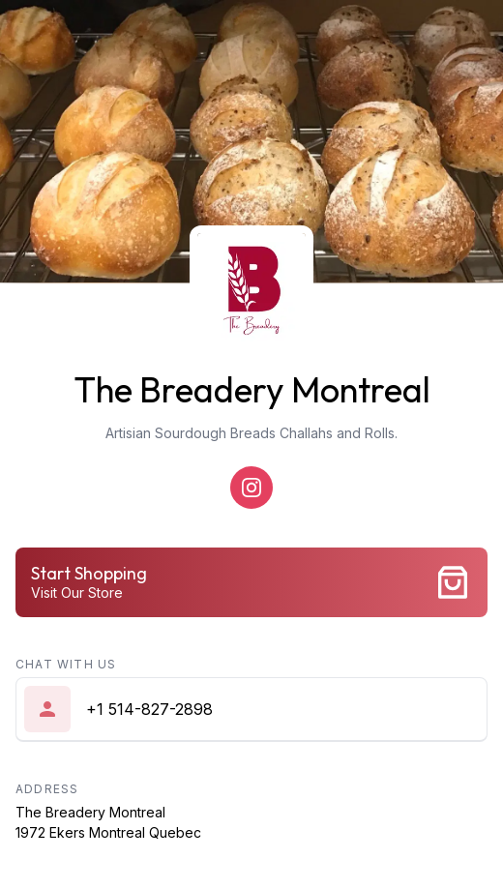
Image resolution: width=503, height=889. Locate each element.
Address (46, 789)
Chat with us (65, 664)
